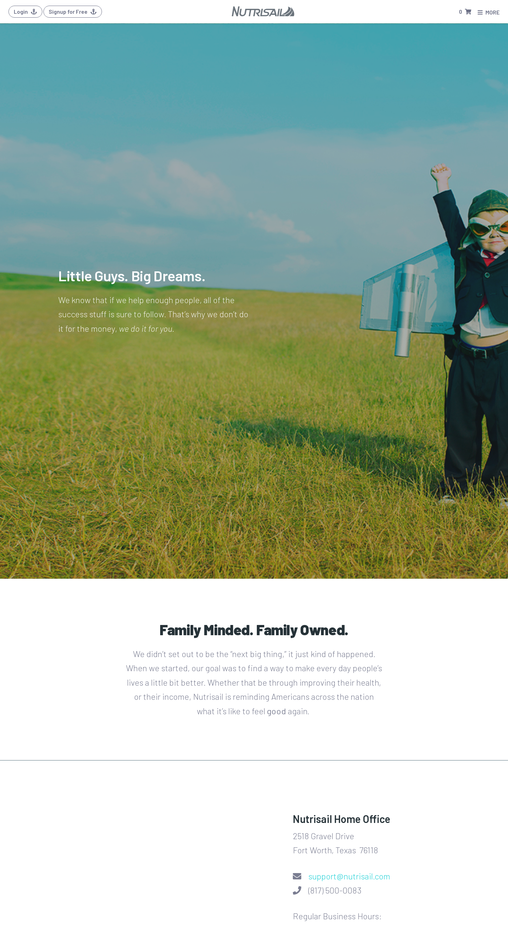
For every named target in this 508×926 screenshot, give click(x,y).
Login (25, 11)
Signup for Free (73, 11)
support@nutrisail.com (349, 876)
